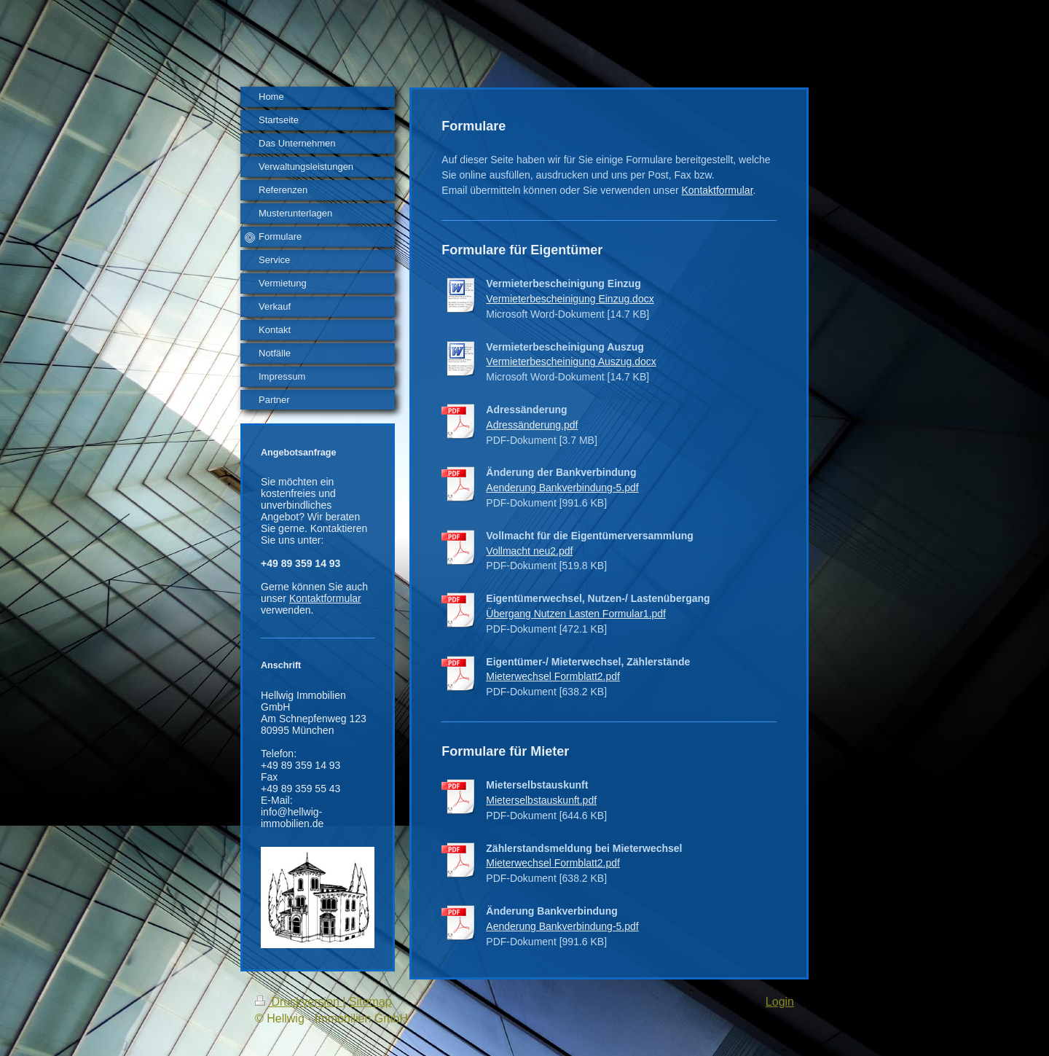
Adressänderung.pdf (532, 425)
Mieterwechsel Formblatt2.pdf (553, 676)
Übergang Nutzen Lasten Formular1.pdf (576, 613)
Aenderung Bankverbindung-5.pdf (562, 487)
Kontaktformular (325, 598)
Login (780, 1002)
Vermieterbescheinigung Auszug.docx (571, 361)
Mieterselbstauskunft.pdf (541, 800)
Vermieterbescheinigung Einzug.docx (569, 299)
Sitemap (370, 1002)
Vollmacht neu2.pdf (529, 551)
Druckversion (298, 1002)
